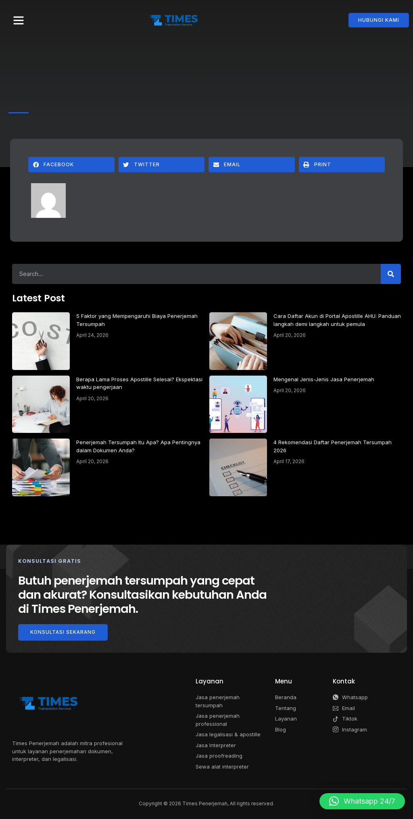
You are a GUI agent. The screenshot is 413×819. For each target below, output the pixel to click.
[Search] (391, 274)
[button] (18, 20)
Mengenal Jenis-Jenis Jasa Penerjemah (323, 379)
